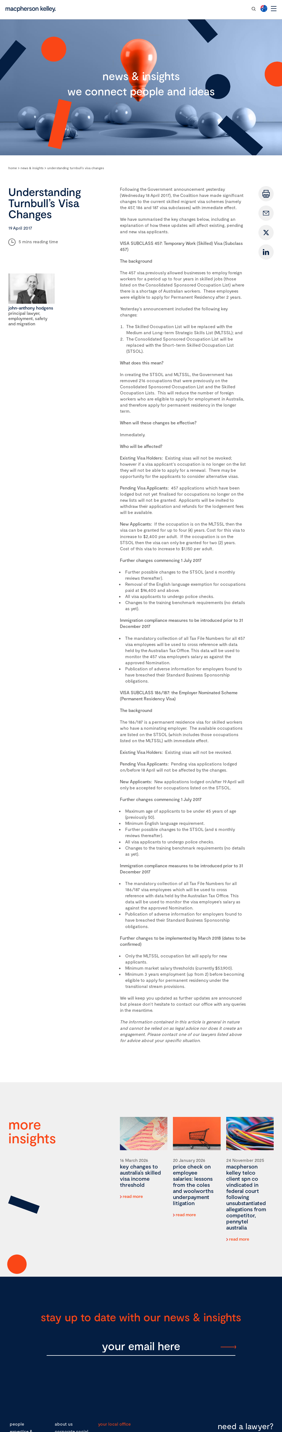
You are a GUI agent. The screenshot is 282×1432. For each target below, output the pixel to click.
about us (64, 1423)
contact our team (226, 8)
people (17, 1423)
